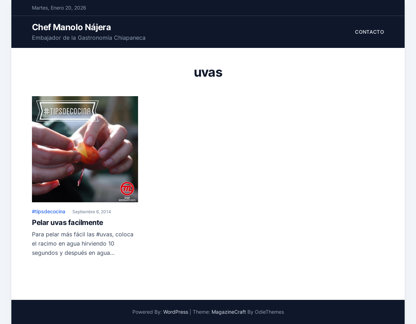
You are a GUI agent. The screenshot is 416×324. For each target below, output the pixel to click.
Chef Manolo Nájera (71, 27)
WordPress (175, 312)
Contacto (369, 32)
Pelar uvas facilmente (67, 222)
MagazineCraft (229, 312)
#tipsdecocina (48, 211)
